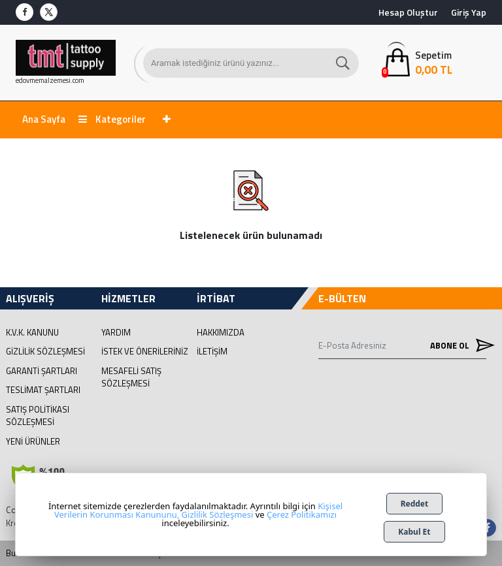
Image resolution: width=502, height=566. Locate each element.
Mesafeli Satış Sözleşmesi (131, 377)
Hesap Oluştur (408, 12)
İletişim (212, 351)
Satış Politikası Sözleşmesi (37, 416)
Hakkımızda (220, 332)
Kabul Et (414, 531)
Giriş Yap (468, 12)
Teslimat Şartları (43, 389)
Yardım (116, 332)
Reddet (415, 503)
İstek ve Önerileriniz (144, 351)
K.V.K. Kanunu (32, 332)
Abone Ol (458, 345)
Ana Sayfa (43, 119)
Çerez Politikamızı (302, 514)
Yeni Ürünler (33, 441)
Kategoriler (112, 119)
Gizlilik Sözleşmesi (45, 351)
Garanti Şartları (41, 370)
